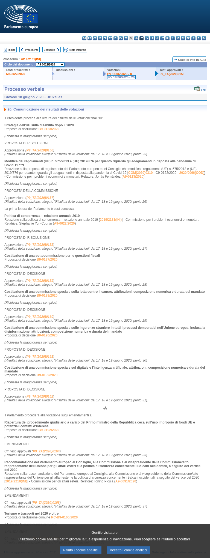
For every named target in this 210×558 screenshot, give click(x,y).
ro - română (183, 38)
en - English (121, 38)
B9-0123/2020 (49, 129)
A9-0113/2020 (132, 176)
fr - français (126, 38)
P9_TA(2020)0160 (40, 317)
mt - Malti (162, 38)
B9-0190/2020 (47, 335)
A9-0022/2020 (15, 74)
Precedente (32, 49)
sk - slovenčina (188, 38)
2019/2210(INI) (16, 481)
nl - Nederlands (167, 38)
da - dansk (100, 38)
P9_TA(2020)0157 (40, 198)
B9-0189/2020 (47, 375)
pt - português (178, 38)
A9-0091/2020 (125, 481)
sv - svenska (204, 38)
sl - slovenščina (193, 38)
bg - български (84, 38)
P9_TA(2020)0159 (40, 281)
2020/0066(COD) (191, 173)
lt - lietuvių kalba (152, 38)
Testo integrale (77, 49)
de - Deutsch (105, 38)
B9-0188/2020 (47, 295)
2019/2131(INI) (31, 59)
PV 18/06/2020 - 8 (119, 74)
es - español (90, 38)
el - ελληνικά (115, 38)
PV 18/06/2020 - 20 (121, 77)
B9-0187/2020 (47, 259)
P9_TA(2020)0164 (46, 451)
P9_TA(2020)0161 (40, 357)
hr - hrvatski (136, 38)
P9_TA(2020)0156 (40, 150)
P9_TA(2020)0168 (46, 503)
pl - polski (173, 38)
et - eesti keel (110, 38)
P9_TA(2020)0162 (40, 396)
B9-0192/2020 (49, 430)
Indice (12, 49)
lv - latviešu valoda (147, 38)
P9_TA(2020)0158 (171, 74)
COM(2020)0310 (140, 173)
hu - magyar (157, 38)
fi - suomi (199, 38)
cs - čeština (95, 38)
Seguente (49, 49)
